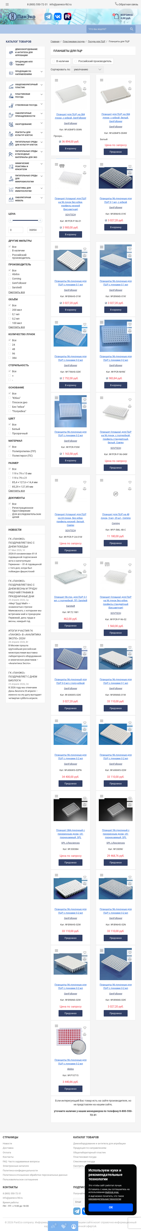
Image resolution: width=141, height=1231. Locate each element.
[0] (15, 230)
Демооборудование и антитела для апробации (99, 1143)
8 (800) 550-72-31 (37, 4)
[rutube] (67, 16)
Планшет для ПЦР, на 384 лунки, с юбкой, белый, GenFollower (116, 118)
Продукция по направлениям (89, 1148)
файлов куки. (112, 1192)
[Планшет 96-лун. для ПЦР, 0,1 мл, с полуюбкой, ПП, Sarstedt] (70, 575)
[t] (48, 16)
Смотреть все (16, 292)
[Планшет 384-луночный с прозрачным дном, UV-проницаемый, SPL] (70, 808)
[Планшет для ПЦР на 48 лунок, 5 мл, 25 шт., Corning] (115, 492)
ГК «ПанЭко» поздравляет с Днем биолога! (22, 676)
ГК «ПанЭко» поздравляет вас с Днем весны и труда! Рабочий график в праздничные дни (22, 588)
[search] (111, 29)
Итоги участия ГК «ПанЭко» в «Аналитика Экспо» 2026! (24, 634)
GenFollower (70, 123)
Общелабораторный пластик (89, 1152)
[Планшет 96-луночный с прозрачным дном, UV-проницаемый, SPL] (115, 808)
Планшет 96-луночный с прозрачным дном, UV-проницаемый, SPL (115, 834)
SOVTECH (70, 214)
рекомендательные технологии (104, 1199)
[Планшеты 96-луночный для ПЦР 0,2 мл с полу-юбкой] (70, 657)
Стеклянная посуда (84, 1161)
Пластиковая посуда (84, 1157)
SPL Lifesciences (70, 842)
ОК (111, 1207)
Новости (14, 529)
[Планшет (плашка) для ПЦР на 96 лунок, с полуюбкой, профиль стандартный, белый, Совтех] (115, 409)
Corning (116, 523)
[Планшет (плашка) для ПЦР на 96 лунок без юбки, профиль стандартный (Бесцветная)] (115, 575)
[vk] (58, 16)
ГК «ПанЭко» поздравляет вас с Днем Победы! (21, 542)
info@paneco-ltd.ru (61, 4)
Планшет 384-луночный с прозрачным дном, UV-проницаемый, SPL (70, 834)
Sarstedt (70, 606)
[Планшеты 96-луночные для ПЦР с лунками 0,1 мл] (70, 259)
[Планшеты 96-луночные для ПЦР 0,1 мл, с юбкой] (115, 176)
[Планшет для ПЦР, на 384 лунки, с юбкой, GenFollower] (70, 92)
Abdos (70, 1069)
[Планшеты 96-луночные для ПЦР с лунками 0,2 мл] (70, 334)
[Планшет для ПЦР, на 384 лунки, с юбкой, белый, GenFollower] (115, 92)
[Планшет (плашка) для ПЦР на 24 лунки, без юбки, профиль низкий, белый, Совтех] (70, 492)
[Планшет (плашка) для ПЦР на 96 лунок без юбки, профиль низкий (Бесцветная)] (70, 176)
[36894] (35, 230)
